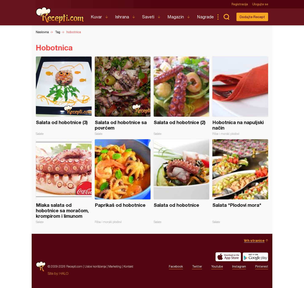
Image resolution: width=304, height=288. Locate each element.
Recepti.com (60, 15)
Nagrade (205, 16)
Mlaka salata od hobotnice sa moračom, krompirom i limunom (64, 181)
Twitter (197, 266)
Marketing (114, 266)
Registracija (240, 4)
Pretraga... (226, 17)
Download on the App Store (228, 256)
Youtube (217, 266)
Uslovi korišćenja (95, 266)
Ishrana (122, 16)
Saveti (148, 16)
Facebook (176, 266)
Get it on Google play (255, 256)
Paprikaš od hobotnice (123, 181)
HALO (64, 273)
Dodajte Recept (252, 17)
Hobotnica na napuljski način (240, 96)
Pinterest (261, 266)
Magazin (175, 16)
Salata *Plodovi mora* (240, 181)
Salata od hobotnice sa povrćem (123, 96)
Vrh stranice (254, 240)
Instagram (239, 266)
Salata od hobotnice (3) (64, 96)
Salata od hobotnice (181, 181)
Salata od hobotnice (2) (181, 96)
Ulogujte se (260, 4)
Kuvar (96, 16)
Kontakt (128, 266)
